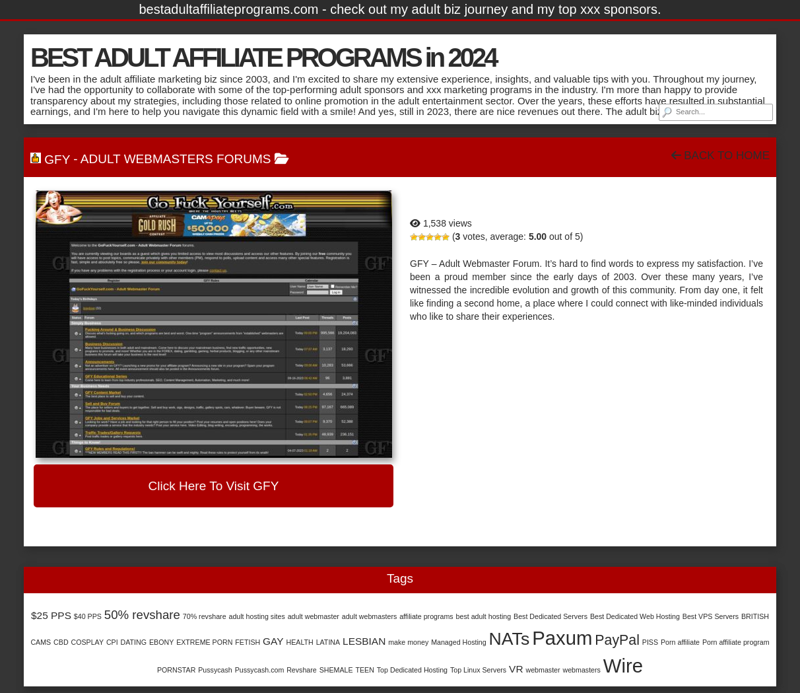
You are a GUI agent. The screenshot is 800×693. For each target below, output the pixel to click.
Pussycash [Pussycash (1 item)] (215, 670)
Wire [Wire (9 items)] (623, 665)
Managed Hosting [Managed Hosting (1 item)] (458, 642)
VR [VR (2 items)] (516, 669)
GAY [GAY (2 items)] (273, 641)
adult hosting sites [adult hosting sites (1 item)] (256, 616)
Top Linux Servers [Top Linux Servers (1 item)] (478, 670)
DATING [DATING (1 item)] (134, 642)
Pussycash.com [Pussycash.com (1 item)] (259, 670)
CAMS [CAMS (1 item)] (40, 642)
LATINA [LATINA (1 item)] (328, 642)
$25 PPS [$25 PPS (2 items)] (51, 615)
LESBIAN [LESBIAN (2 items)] (364, 641)
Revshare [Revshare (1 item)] (301, 670)
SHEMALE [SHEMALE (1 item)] (336, 670)
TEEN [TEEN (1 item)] (364, 670)
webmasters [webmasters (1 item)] (581, 670)
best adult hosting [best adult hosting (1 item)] (484, 616)
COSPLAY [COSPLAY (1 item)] (87, 642)
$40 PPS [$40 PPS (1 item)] (88, 616)
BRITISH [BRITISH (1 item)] (755, 616)
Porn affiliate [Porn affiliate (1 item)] (680, 642)
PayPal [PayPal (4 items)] (617, 640)
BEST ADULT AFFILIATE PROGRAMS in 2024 (263, 57)
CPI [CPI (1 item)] (112, 642)
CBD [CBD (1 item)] (61, 642)
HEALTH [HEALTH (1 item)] (299, 642)
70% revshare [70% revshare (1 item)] (204, 616)
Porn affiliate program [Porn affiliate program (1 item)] (736, 642)
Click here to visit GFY (214, 486)
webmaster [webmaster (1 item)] (542, 670)
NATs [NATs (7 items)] (509, 639)
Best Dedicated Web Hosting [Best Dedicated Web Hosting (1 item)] (635, 616)
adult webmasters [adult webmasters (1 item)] (369, 616)
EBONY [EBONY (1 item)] (161, 642)
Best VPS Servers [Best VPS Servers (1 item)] (711, 616)
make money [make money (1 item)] (408, 642)
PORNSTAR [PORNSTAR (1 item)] (176, 670)
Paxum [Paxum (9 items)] (562, 638)
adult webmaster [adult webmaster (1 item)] (313, 616)
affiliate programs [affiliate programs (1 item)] (426, 616)
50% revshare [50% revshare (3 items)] (142, 615)
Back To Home (720, 155)
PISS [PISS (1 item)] (650, 642)
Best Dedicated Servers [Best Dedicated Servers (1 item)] (550, 616)
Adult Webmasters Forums (176, 159)
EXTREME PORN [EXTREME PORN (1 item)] (204, 642)
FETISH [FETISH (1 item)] (247, 642)
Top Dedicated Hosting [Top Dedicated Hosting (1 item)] (412, 670)
